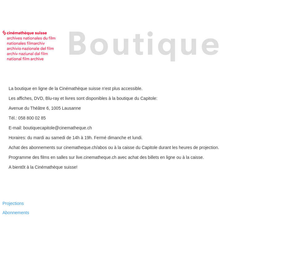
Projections (13, 203)
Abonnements (15, 212)
